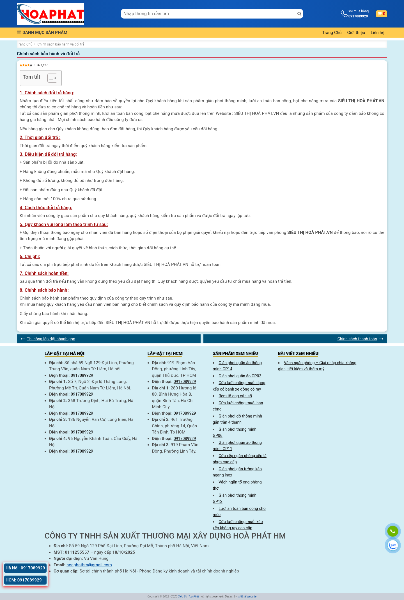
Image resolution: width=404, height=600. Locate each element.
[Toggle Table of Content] (49, 78)
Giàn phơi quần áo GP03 (240, 376)
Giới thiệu (356, 32)
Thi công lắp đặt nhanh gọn (51, 339)
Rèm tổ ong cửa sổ (235, 396)
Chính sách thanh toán (357, 339)
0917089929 (82, 375)
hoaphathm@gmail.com (89, 564)
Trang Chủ (332, 32)
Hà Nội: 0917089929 (25, 568)
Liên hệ (377, 32)
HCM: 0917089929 (24, 580)
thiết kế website (247, 596)
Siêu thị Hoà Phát (188, 596)
